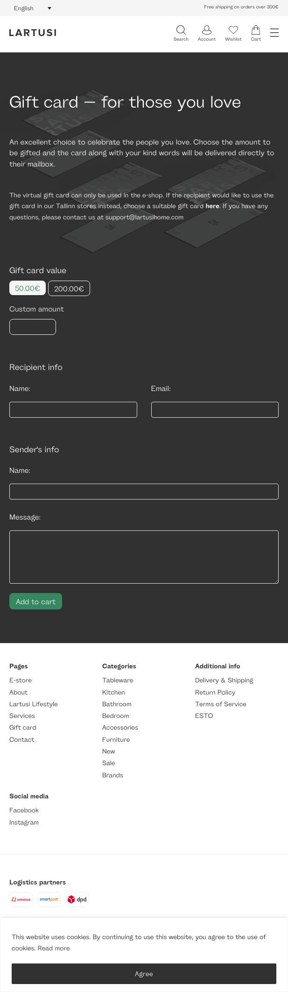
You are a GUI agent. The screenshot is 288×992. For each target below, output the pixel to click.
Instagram (24, 822)
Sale (108, 763)
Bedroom (115, 716)
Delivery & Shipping (224, 680)
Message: (25, 517)
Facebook (24, 810)
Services (22, 716)
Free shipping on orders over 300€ (241, 7)
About (18, 692)
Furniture (116, 740)
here (212, 206)
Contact (21, 740)
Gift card (22, 727)
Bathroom (117, 704)
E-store (20, 680)
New (108, 751)
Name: (19, 388)
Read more (54, 948)
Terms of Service (220, 704)
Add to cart (36, 601)
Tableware (117, 680)
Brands (112, 775)
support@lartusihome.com (144, 217)
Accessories (120, 727)
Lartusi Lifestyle (33, 704)
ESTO (204, 716)
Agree (144, 974)
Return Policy (215, 692)
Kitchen (113, 692)
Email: (161, 388)
